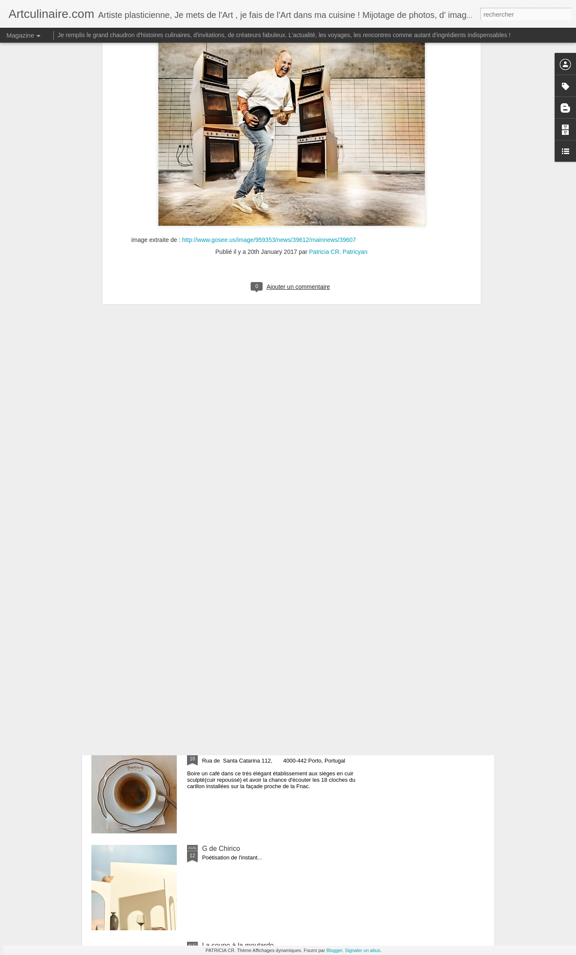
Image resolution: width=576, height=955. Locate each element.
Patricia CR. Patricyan (338, 117)
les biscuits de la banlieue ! (243, 558)
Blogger (334, 950)
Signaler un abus (362, 950)
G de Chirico (221, 848)
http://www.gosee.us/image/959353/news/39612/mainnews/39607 (269, 105)
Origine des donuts (230, 654)
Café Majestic (222, 751)
